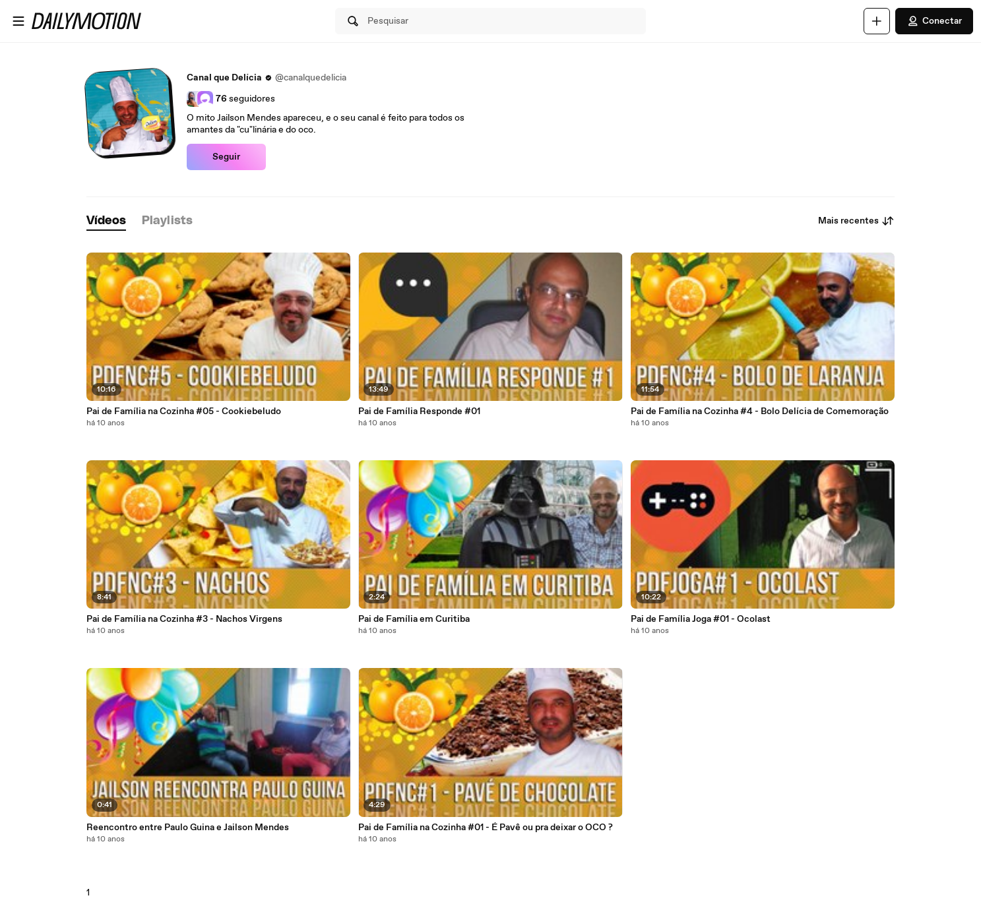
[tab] (106, 221)
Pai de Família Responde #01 (419, 411)
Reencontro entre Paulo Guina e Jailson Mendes (187, 827)
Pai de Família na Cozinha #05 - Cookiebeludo (183, 411)
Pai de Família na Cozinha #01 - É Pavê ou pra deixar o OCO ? (485, 827)
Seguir (226, 157)
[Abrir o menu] (18, 21)
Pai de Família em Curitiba (414, 619)
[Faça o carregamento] (877, 21)
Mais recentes (856, 220)
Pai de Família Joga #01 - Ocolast (701, 619)
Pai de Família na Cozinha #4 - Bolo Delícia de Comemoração (760, 411)
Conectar (934, 21)
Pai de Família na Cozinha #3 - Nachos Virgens (184, 619)
